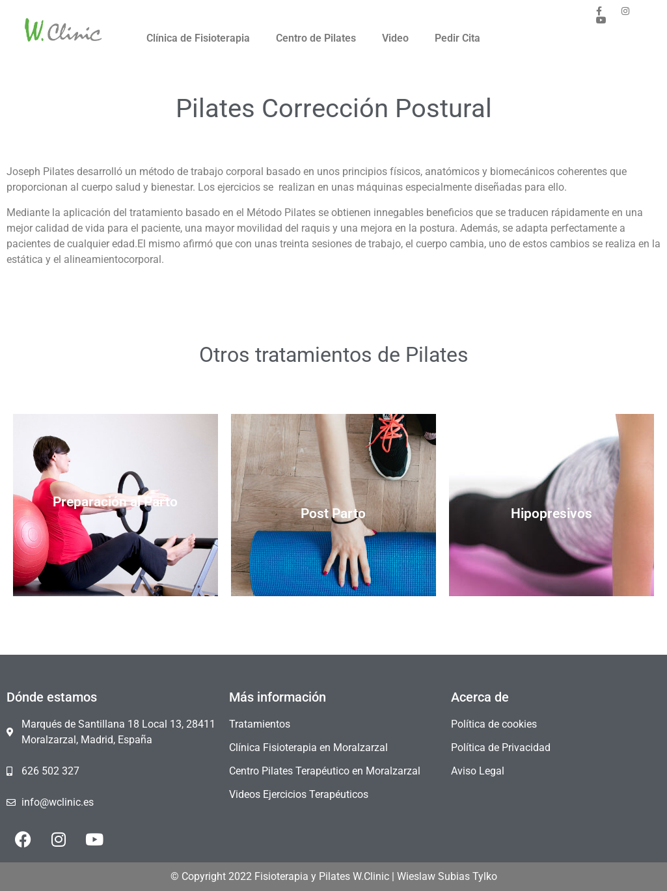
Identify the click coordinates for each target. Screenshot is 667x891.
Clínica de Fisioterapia (198, 38)
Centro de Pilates (316, 38)
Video (395, 38)
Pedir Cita (457, 38)
